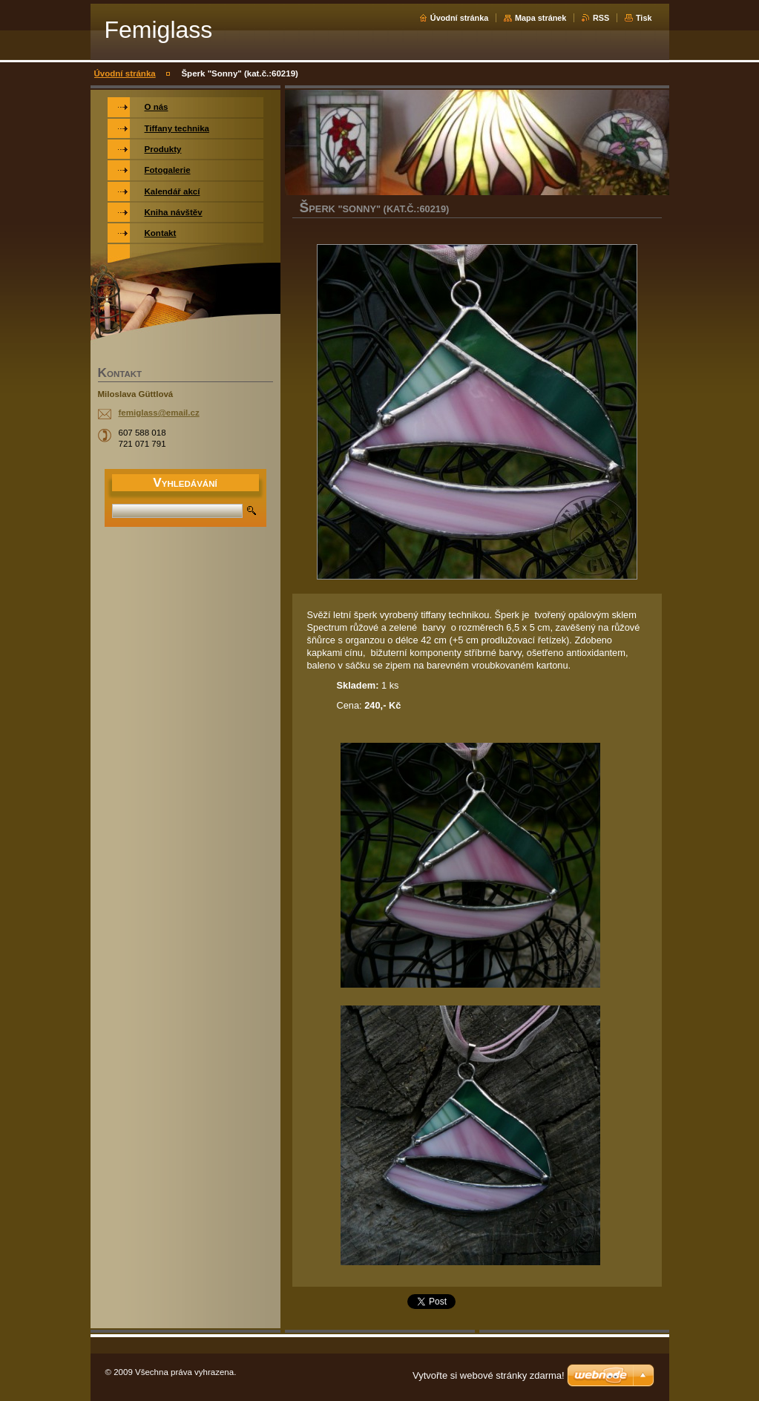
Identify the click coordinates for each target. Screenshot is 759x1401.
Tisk (644, 17)
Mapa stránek (541, 17)
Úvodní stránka (459, 17)
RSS (601, 17)
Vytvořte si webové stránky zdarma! (489, 1375)
